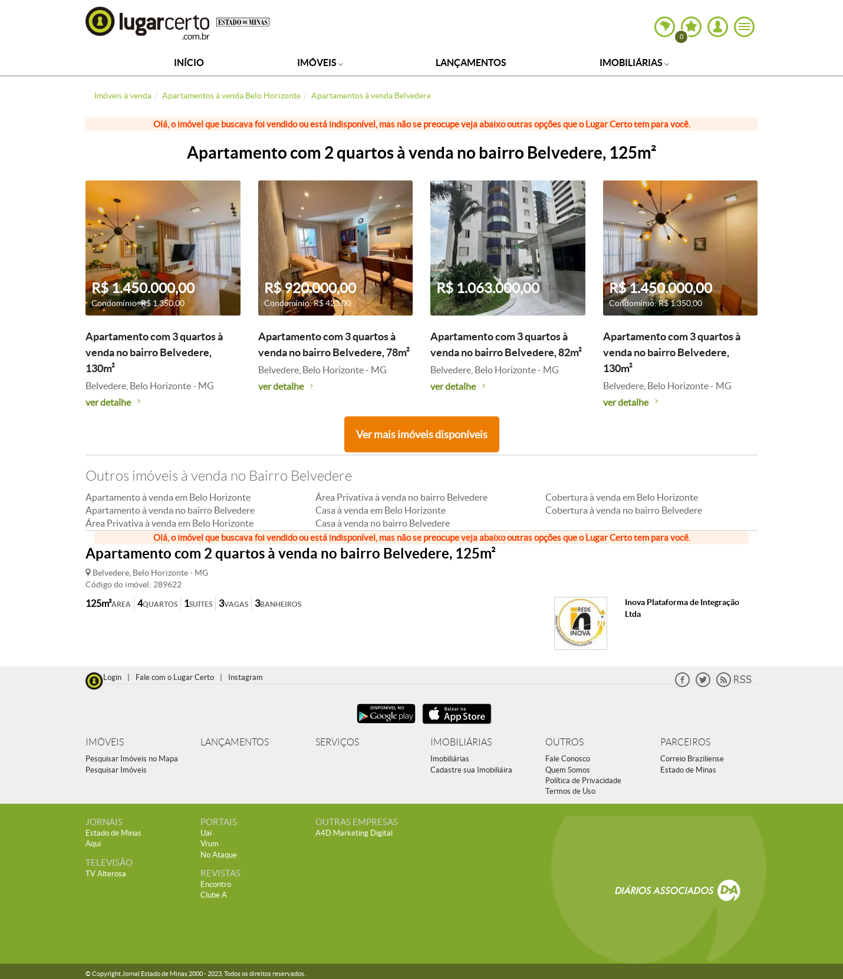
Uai (206, 833)
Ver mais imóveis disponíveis (422, 434)
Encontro (215, 884)
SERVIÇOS (337, 742)
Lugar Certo (147, 23)
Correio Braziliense (692, 758)
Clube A (213, 895)
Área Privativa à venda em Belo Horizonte (169, 523)
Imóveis (320, 62)
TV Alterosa (105, 873)
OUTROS (564, 742)
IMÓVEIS (104, 742)
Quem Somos (567, 770)
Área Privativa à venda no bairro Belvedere (401, 497)
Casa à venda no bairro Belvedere (382, 523)
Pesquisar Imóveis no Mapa (131, 758)
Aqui (93, 843)
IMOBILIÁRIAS (461, 742)
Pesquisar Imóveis (116, 770)
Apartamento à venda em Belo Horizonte (168, 497)
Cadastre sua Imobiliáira (471, 770)
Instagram (245, 677)
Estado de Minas (688, 770)
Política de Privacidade (583, 780)
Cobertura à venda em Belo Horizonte (621, 497)
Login (112, 677)
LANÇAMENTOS (234, 742)
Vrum (209, 843)
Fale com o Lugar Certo (175, 677)
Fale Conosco (567, 758)
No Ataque (218, 854)
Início (189, 62)
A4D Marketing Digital (354, 833)
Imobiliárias (634, 62)
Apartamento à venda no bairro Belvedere (170, 510)
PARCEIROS (685, 742)
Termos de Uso (570, 791)
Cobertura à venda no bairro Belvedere (623, 510)
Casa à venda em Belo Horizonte (380, 510)
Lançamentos (471, 62)
